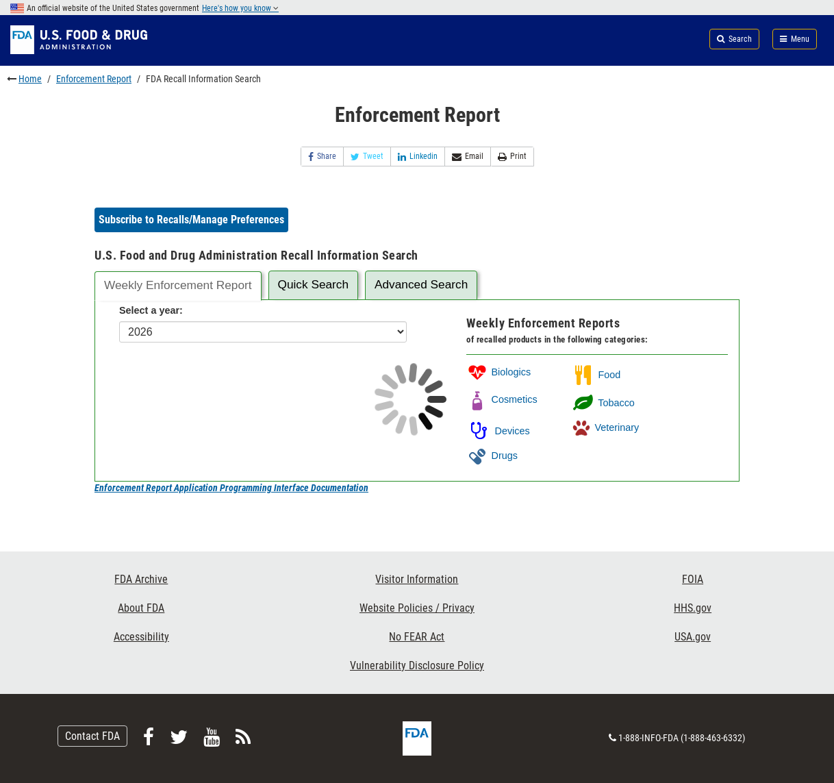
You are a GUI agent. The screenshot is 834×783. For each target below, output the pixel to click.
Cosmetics (501, 399)
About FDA (141, 607)
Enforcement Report (93, 78)
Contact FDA (92, 736)
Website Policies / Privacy (417, 607)
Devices (497, 430)
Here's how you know (240, 8)
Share (322, 156)
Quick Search (313, 284)
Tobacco (602, 402)
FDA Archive (141, 579)
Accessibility (141, 636)
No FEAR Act (416, 636)
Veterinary (605, 427)
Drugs (491, 455)
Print (512, 156)
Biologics (498, 371)
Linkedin (418, 156)
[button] (191, 220)
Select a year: (151, 310)
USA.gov (692, 636)
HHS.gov (692, 607)
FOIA (692, 579)
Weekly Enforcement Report (178, 285)
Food (595, 374)
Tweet (367, 156)
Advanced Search (421, 284)
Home (30, 78)
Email (467, 156)
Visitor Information (416, 579)
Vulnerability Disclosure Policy (417, 665)
